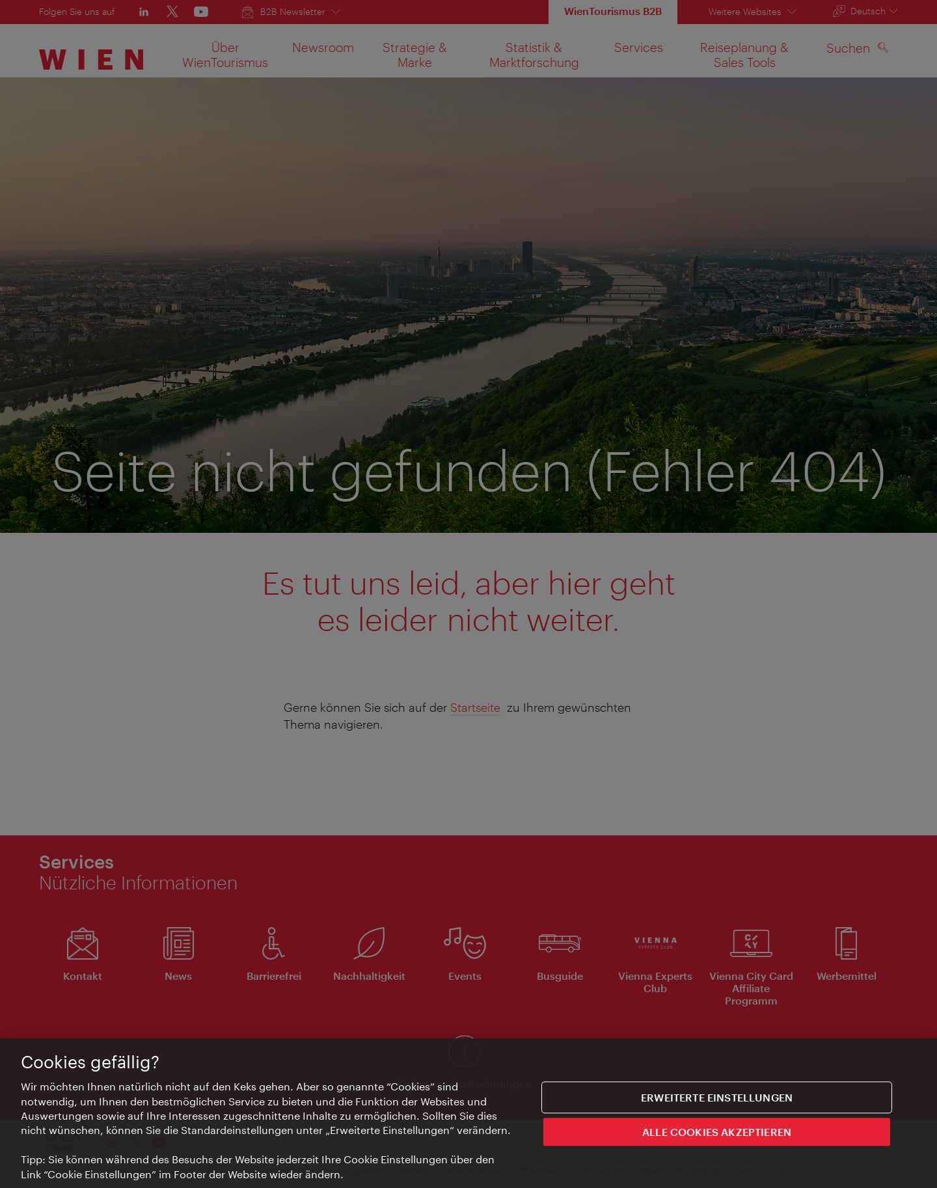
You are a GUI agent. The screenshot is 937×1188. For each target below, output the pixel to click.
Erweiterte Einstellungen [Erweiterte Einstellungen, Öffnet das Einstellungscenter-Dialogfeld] (717, 1099)
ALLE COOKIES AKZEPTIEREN (716, 1133)
